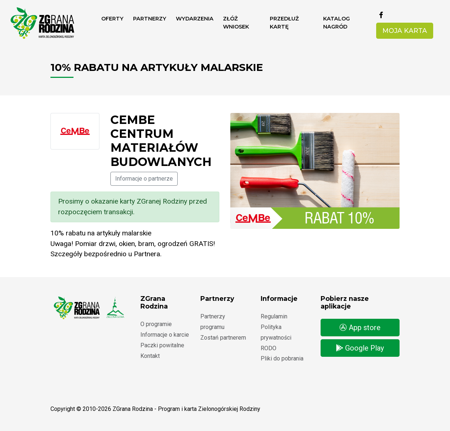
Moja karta (404, 30)
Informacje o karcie (164, 334)
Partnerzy (149, 18)
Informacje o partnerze (144, 178)
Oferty (112, 18)
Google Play (360, 348)
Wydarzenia (194, 18)
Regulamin (274, 316)
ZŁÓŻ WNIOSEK (236, 22)
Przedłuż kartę (284, 22)
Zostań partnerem (223, 337)
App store (360, 327)
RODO (268, 348)
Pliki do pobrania (282, 358)
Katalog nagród (336, 22)
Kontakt (150, 355)
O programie (156, 324)
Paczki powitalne (162, 345)
